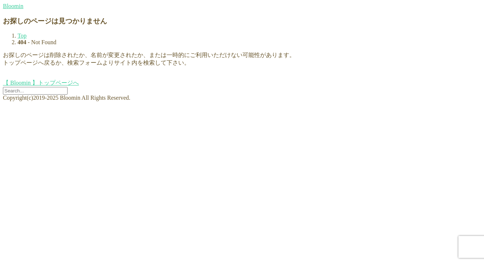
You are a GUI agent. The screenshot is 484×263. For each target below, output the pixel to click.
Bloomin (13, 6)
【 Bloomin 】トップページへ (41, 83)
